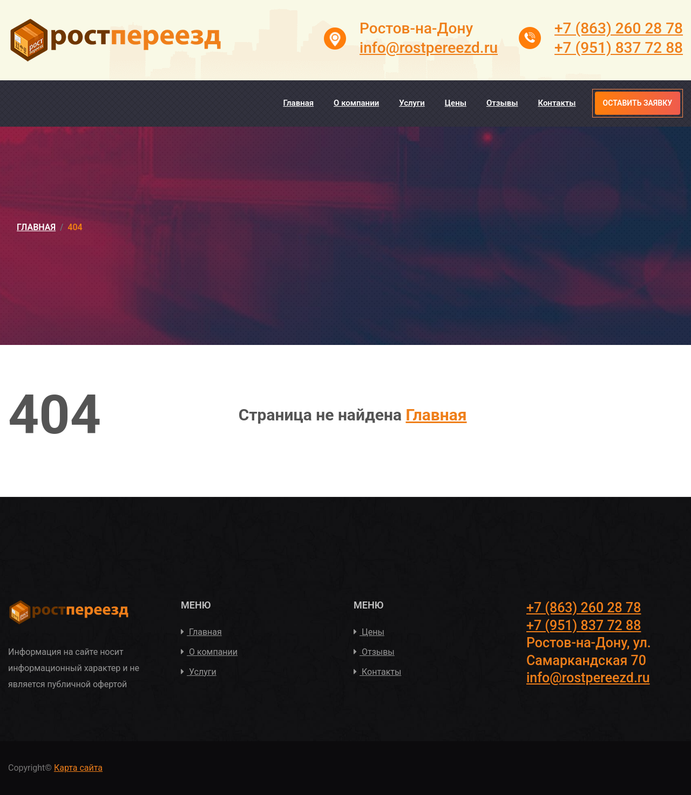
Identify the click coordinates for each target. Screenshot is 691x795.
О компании (356, 103)
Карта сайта (78, 768)
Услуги (412, 103)
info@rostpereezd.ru (429, 48)
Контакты (556, 103)
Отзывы (502, 103)
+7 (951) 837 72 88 (618, 48)
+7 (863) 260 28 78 (618, 28)
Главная (298, 103)
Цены (455, 103)
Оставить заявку (637, 103)
